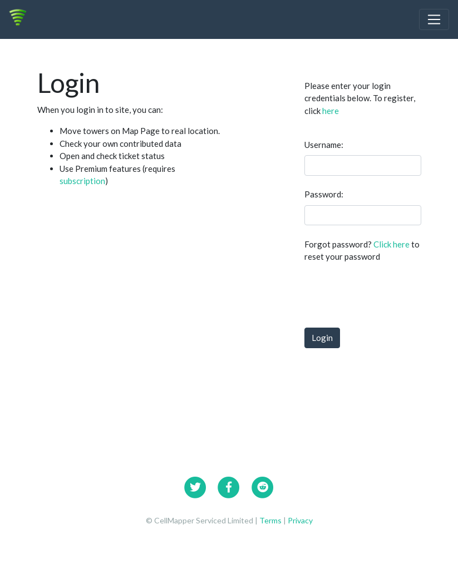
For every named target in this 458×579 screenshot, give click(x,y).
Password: (323, 194)
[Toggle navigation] (434, 19)
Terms (271, 520)
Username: (323, 145)
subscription (82, 181)
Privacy (300, 520)
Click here (391, 244)
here (330, 111)
